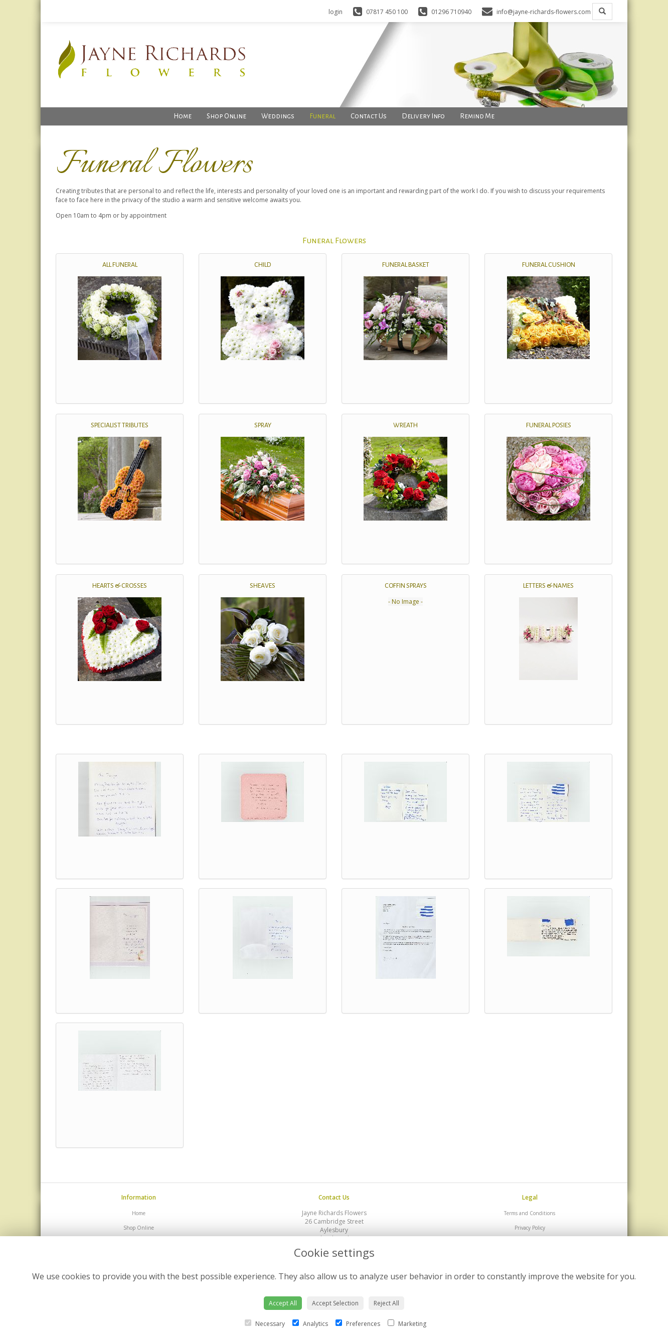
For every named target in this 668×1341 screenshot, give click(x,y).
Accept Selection (335, 1303)
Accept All (283, 1303)
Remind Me (477, 116)
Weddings (277, 116)
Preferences (358, 1323)
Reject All (386, 1303)
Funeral (322, 116)
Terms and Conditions (529, 1213)
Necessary (265, 1323)
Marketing (407, 1323)
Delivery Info (423, 116)
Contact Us (369, 116)
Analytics (310, 1323)
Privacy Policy (530, 1227)
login (335, 12)
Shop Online (226, 116)
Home (183, 116)
